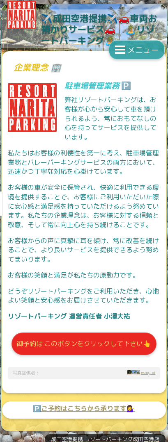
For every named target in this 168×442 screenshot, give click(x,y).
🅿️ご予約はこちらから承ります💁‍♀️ (84, 408)
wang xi (148, 372)
